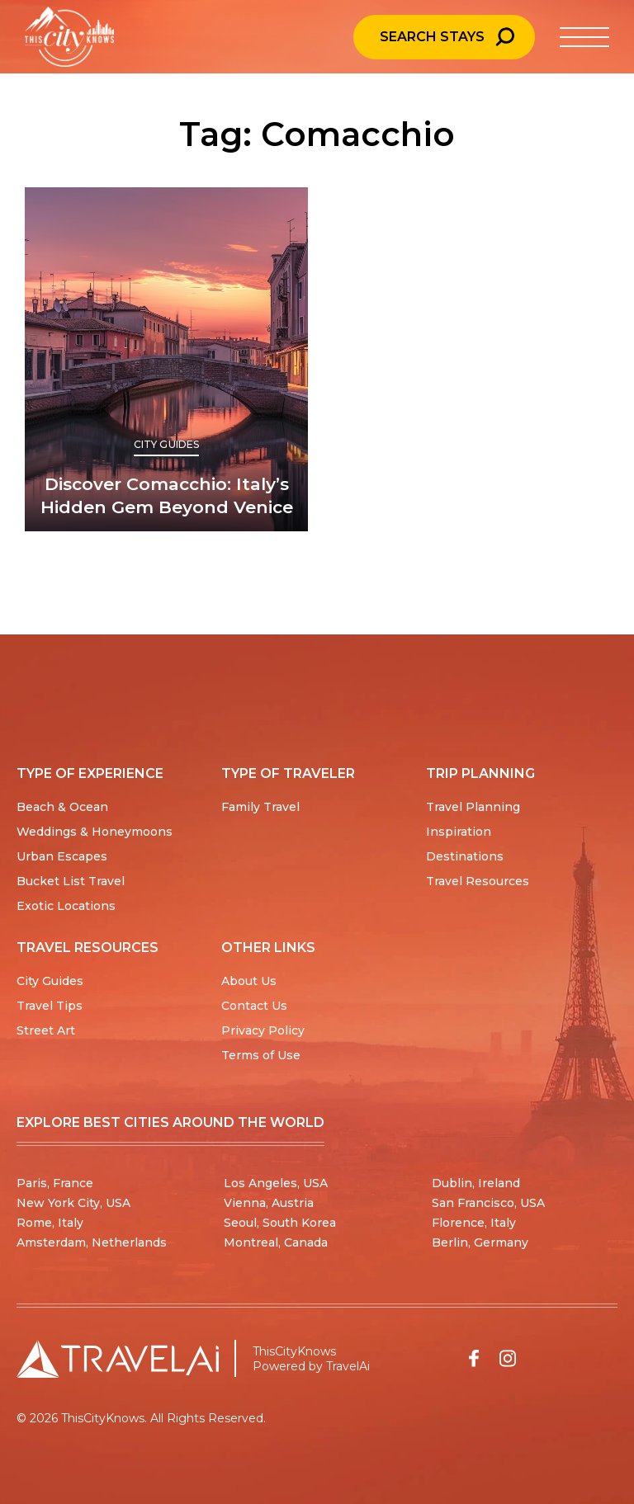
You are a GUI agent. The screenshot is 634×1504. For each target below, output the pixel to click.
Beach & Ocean (62, 806)
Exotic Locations (66, 905)
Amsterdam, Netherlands (92, 1242)
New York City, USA (73, 1202)
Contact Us (254, 1005)
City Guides (166, 444)
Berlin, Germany (480, 1242)
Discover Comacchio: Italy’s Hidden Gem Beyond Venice (166, 495)
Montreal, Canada (276, 1242)
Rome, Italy (50, 1222)
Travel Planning (473, 806)
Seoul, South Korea (280, 1222)
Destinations (465, 856)
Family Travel (260, 806)
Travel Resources (477, 881)
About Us (249, 981)
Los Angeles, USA (276, 1183)
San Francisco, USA (488, 1202)
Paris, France (55, 1183)
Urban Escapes (62, 856)
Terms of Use (260, 1055)
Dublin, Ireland (476, 1183)
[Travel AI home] (118, 1359)
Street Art (46, 1030)
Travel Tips (50, 1005)
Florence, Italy (474, 1222)
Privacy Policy (263, 1030)
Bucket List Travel (71, 881)
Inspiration (458, 831)
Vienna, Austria (269, 1202)
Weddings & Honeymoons (95, 831)
